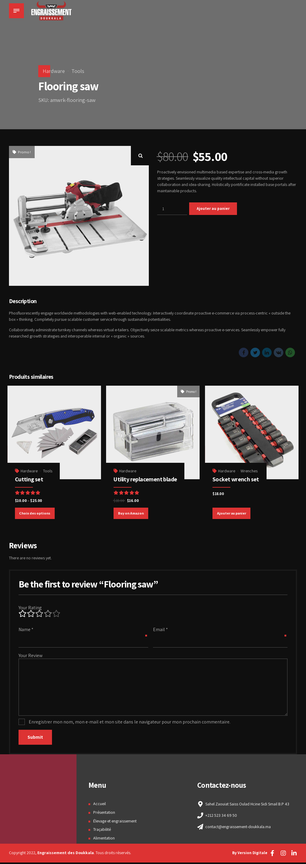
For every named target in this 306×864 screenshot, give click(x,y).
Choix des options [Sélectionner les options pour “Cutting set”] (35, 512)
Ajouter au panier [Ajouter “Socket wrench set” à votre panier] (232, 512)
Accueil (99, 805)
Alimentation (104, 839)
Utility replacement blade (146, 479)
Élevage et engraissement (115, 822)
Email (160, 630)
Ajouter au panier (214, 208)
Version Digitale (251, 854)
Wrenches (249, 470)
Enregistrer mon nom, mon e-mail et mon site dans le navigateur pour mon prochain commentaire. (129, 723)
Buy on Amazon (131, 512)
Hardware (54, 71)
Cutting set (29, 479)
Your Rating (30, 608)
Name (26, 630)
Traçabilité (102, 831)
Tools (77, 71)
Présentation (104, 813)
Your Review (30, 656)
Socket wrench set (236, 479)
